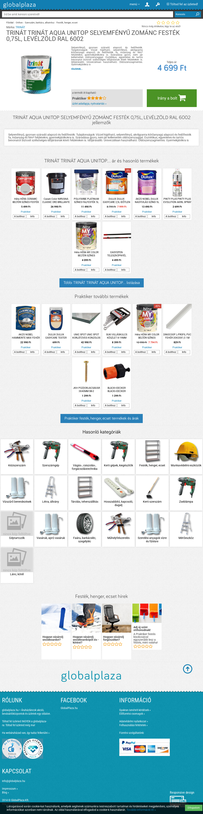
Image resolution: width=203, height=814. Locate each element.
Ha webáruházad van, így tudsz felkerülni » (26, 732)
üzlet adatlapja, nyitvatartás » (89, 103)
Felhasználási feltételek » (133, 725)
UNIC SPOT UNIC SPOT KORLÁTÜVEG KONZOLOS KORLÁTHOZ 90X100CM (86, 336)
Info (32, 216)
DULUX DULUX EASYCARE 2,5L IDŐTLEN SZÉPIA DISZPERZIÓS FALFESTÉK (116, 201)
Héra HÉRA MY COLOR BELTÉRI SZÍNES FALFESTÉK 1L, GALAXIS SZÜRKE (86, 254)
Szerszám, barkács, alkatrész (39, 22)
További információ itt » (141, 809)
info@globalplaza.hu (13, 781)
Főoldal (10, 22)
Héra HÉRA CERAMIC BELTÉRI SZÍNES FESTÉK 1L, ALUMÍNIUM (26, 201)
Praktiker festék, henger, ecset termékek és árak (101, 418)
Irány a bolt (172, 98)
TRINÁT (20, 27)
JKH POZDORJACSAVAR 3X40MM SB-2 (86, 390)
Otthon (19, 22)
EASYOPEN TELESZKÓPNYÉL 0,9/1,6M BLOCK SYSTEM (116, 254)
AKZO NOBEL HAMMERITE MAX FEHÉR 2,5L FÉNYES (26, 336)
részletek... (76, 69)
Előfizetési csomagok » (132, 713)
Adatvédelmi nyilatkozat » (133, 721)
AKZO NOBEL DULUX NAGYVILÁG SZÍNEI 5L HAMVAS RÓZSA (147, 201)
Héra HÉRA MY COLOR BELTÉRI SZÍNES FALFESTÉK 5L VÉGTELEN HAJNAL (147, 336)
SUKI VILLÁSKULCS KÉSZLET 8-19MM (116, 336)
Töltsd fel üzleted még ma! (20, 725)
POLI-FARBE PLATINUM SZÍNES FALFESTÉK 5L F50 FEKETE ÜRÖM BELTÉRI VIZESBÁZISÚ (86, 201)
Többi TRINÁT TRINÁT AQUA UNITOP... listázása (101, 283)
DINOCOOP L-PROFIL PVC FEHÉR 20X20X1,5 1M (177, 336)
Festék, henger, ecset (67, 22)
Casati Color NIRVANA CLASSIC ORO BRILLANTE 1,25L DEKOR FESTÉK (56, 201)
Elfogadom (194, 807)
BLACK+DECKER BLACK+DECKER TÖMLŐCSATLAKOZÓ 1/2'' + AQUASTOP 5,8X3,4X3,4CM (117, 390)
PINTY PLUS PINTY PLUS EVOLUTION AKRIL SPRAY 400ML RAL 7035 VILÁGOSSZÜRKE (177, 201)
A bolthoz (19, 216)
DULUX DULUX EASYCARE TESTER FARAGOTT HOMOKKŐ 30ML (56, 336)
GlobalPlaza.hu (69, 708)
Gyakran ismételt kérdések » (135, 710)
